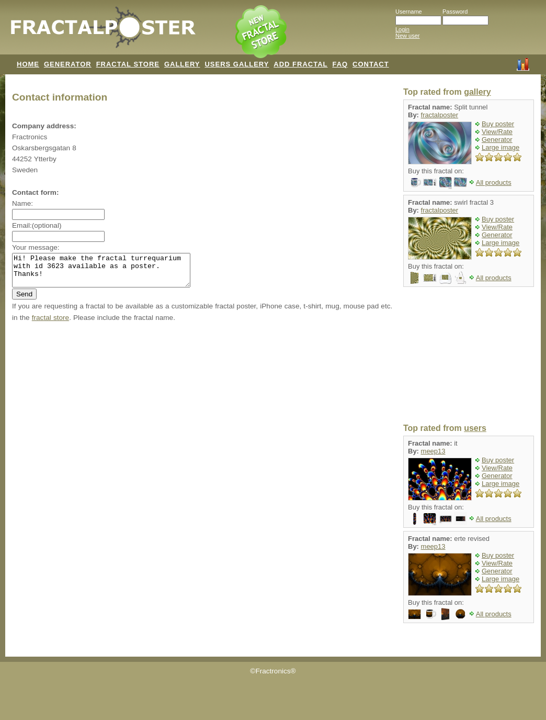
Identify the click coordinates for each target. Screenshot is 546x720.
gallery (477, 91)
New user (407, 35)
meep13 (433, 451)
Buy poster (498, 124)
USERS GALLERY (236, 64)
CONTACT (370, 64)
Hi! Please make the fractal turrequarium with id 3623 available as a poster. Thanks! (111, 273)
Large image (500, 147)
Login (402, 29)
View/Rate (497, 132)
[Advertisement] (468, 355)
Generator (497, 139)
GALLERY (182, 64)
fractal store (50, 324)
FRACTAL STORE (128, 64)
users (475, 428)
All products (493, 182)
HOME (28, 64)
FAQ (340, 64)
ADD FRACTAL (300, 64)
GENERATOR (68, 64)
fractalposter (440, 115)
